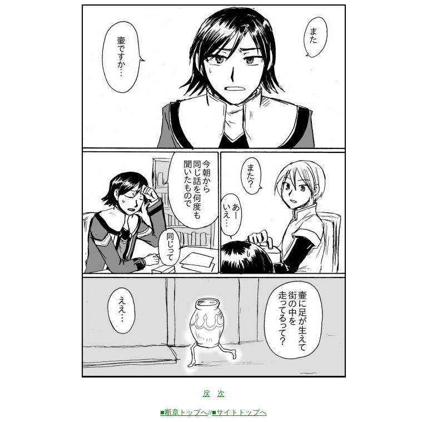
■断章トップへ (184, 412)
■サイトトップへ (239, 412)
